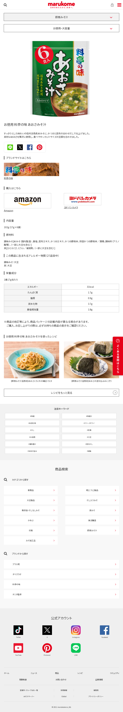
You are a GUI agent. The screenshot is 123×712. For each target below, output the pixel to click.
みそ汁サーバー (28, 696)
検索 (5, 4)
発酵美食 (23, 679)
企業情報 (99, 679)
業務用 (96, 690)
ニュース (34, 673)
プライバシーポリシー (95, 696)
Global (63, 696)
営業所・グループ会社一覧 (29, 690)
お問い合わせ (61, 679)
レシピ (80, 673)
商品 (57, 673)
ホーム (6, 673)
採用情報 (64, 690)
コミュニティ (114, 673)
